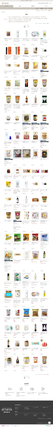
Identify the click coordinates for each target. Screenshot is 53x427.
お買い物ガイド (17, 407)
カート (50, 8)
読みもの (44, 414)
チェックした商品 (35, 407)
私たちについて (43, 10)
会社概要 (44, 415)
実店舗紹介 (49, 10)
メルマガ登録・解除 (26, 408)
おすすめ (50, 3)
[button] (28, 26)
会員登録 (42, 8)
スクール (25, 415)
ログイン (46, 8)
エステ (16, 415)
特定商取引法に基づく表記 (41, 418)
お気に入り (37, 8)
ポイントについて (35, 414)
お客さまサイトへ (8, 425)
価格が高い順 (44, 23)
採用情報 (34, 415)
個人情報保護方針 (49, 418)
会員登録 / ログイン (45, 407)
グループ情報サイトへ (15, 425)
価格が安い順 (40, 23)
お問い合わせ (17, 408)
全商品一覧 (37, 10)
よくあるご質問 (26, 407)
